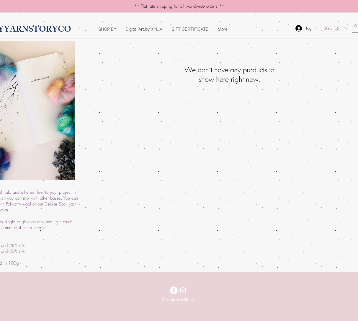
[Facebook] (174, 290)
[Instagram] (183, 290)
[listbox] (336, 28)
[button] (336, 28)
